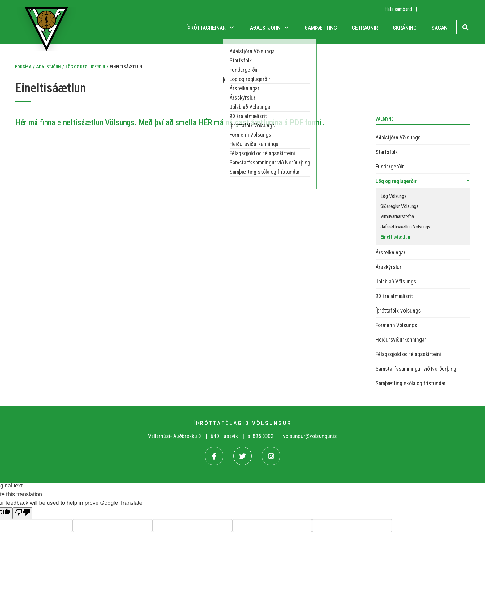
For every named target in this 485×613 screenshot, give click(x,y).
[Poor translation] (22, 513)
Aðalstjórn (48, 66)
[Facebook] (214, 456)
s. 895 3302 (260, 436)
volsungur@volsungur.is (310, 436)
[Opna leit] (465, 26)
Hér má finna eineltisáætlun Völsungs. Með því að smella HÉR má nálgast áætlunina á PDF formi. (169, 122)
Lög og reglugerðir (85, 66)
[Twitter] (242, 456)
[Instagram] (271, 456)
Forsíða (23, 66)
